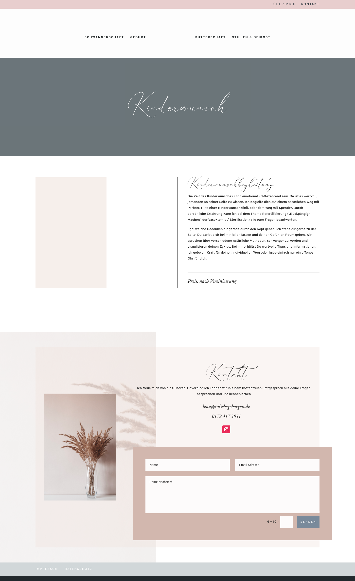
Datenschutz (78, 569)
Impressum (47, 569)
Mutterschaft (210, 38)
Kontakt (310, 4)
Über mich (284, 4)
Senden (308, 522)
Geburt (138, 38)
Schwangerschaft (104, 38)
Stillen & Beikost (251, 38)
